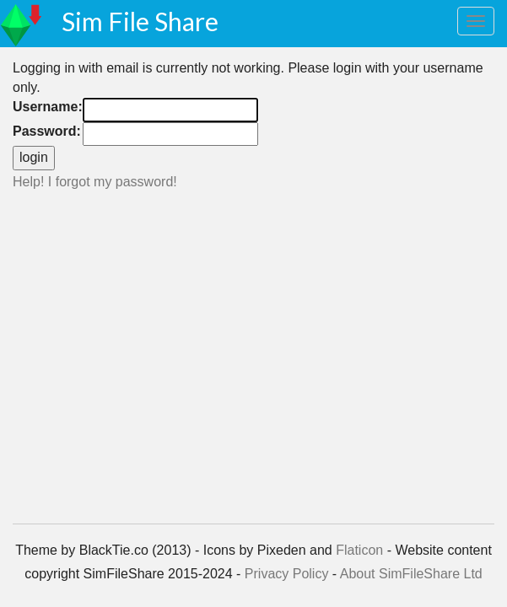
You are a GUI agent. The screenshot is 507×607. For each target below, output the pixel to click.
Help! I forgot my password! (95, 182)
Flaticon (359, 550)
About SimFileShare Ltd (411, 574)
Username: (48, 106)
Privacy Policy (287, 574)
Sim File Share (140, 21)
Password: (47, 131)
